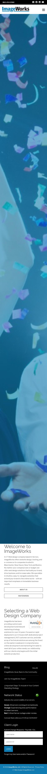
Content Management (23, 483)
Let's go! (23, 529)
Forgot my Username (12, 754)
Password (30, 754)
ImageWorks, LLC (28, 770)
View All (35, 668)
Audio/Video (23, 478)
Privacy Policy (39, 767)
